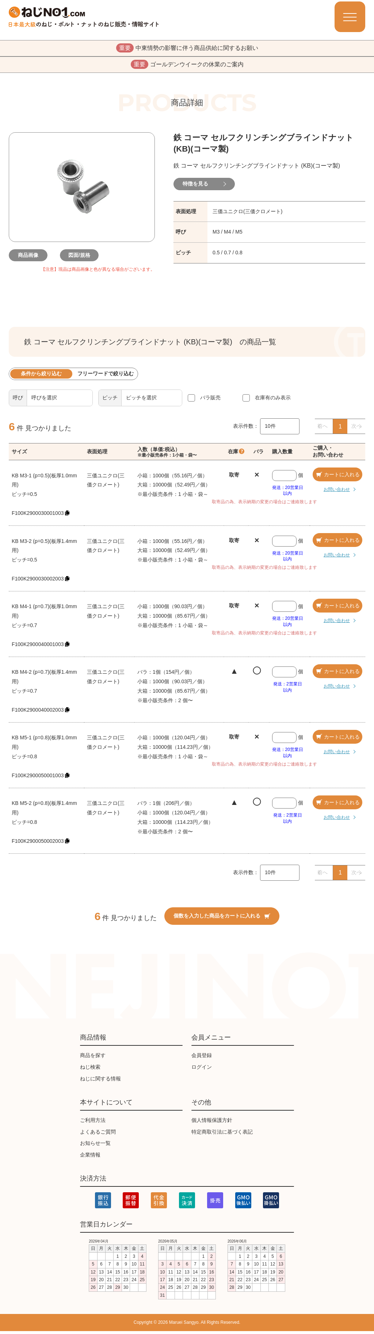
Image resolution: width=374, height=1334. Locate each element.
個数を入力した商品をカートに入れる (221, 919)
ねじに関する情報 (100, 1081)
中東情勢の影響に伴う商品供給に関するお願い (187, 49)
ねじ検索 (90, 1070)
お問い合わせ (331, 491)
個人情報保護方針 (211, 1123)
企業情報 (90, 1158)
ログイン (201, 1070)
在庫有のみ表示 (273, 400)
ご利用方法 (93, 1123)
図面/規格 (82, 258)
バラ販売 (210, 400)
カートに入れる (337, 477)
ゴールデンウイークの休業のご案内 (187, 67)
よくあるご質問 (98, 1135)
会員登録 (201, 1058)
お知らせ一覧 (95, 1146)
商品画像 (30, 258)
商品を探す (93, 1058)
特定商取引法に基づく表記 (222, 1135)
